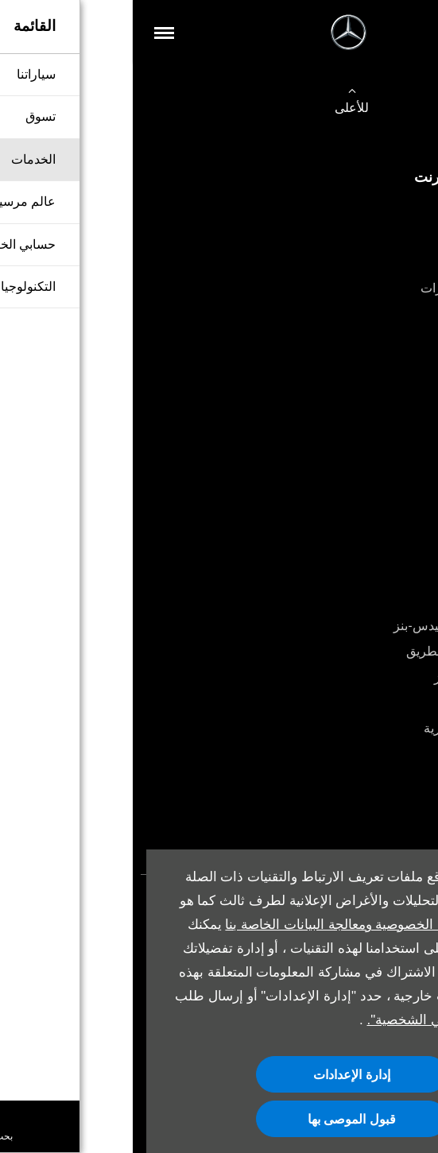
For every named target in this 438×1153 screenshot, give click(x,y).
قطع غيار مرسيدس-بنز (361, 677)
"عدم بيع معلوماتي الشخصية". (318, 1019)
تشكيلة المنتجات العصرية (356, 728)
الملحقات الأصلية (378, 703)
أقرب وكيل (393, 474)
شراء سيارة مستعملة (366, 262)
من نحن (402, 499)
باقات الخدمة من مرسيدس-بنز (341, 625)
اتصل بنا (401, 314)
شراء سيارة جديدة (375, 236)
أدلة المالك (394, 754)
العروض (401, 447)
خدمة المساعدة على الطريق (347, 651)
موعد (408, 780)
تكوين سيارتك (386, 211)
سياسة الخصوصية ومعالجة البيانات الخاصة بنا (217, 924)
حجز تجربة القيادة (376, 422)
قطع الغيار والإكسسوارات (355, 288)
